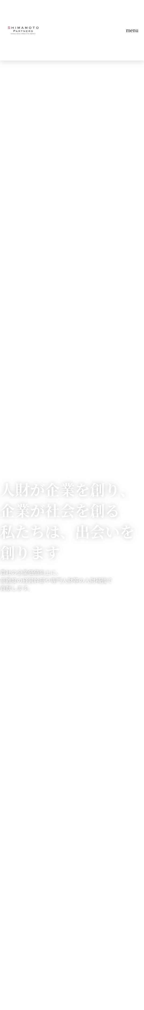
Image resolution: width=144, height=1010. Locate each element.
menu (132, 30)
